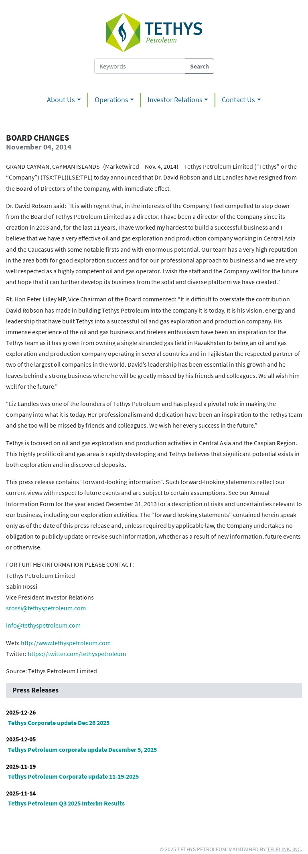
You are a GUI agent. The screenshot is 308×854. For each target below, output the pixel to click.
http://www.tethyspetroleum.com (66, 643)
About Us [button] (61, 99)
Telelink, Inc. (284, 849)
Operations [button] (111, 99)
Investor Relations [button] (175, 99)
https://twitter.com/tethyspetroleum (77, 654)
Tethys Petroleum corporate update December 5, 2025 (82, 749)
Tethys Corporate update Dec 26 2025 (58, 723)
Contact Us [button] (238, 99)
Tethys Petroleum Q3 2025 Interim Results (66, 803)
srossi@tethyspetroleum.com (46, 608)
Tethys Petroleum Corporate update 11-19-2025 (73, 776)
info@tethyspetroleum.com (43, 625)
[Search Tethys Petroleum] (139, 66)
